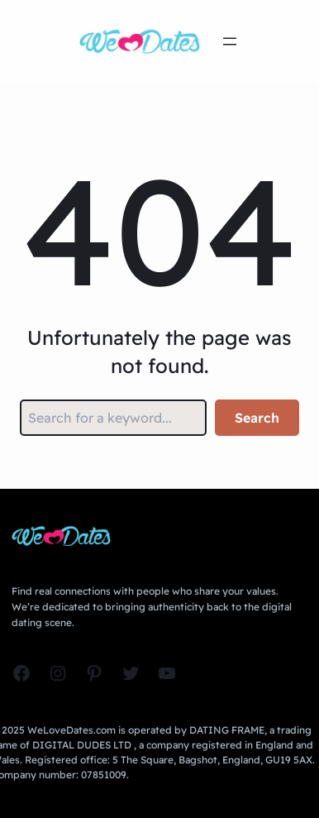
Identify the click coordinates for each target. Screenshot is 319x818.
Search (257, 417)
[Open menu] (230, 41)
